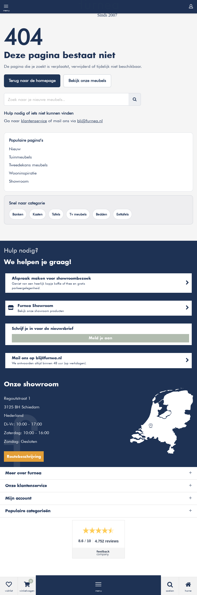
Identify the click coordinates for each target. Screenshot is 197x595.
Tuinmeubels (20, 157)
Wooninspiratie (23, 173)
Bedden (101, 214)
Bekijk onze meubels (87, 80)
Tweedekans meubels (28, 164)
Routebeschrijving (24, 457)
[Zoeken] (135, 99)
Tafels (56, 214)
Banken (17, 214)
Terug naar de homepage (32, 80)
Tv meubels (78, 214)
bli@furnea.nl (90, 120)
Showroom (19, 181)
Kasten (37, 214)
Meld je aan (100, 338)
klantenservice (34, 120)
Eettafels (122, 214)
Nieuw (15, 148)
